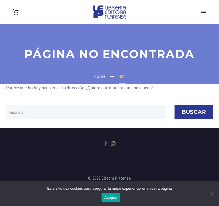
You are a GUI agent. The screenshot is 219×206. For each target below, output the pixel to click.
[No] (212, 194)
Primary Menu (203, 12)
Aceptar (111, 197)
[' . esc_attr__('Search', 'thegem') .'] (86, 112)
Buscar (194, 112)
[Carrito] (16, 12)
